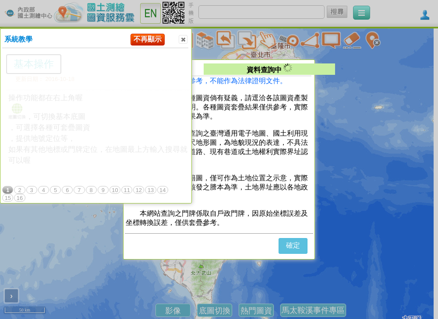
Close (183, 39)
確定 (293, 245)
